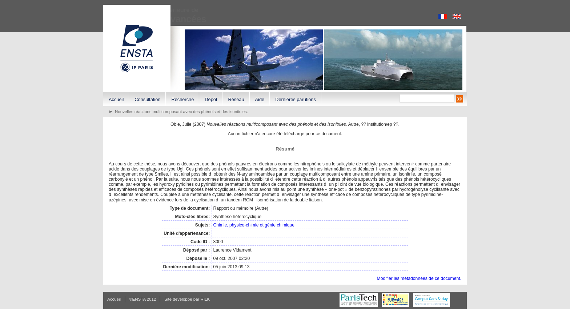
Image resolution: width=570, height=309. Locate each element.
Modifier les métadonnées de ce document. (419, 278)
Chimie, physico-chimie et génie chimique (253, 225)
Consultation (147, 99)
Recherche (182, 99)
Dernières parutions (295, 99)
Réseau (236, 99)
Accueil (116, 99)
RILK (205, 299)
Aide (260, 99)
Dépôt (211, 99)
